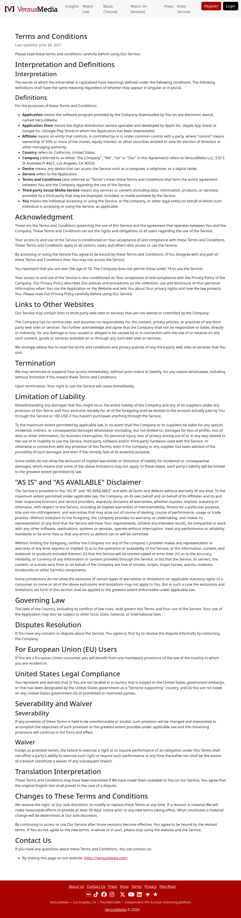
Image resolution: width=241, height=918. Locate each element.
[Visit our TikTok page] (96, 895)
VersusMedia (116, 909)
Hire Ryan (167, 886)
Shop (124, 886)
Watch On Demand (138, 9)
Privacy (151, 886)
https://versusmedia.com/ (106, 857)
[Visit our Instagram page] (111, 895)
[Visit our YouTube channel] (131, 895)
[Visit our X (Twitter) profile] (122, 895)
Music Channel (110, 9)
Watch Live (87, 9)
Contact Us (96, 886)
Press (168, 6)
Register (211, 6)
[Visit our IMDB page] (88, 895)
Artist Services (184, 9)
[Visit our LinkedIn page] (139, 895)
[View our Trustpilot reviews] (147, 895)
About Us (76, 886)
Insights (72, 6)
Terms (137, 886)
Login (230, 6)
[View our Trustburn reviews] (155, 895)
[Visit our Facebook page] (104, 895)
